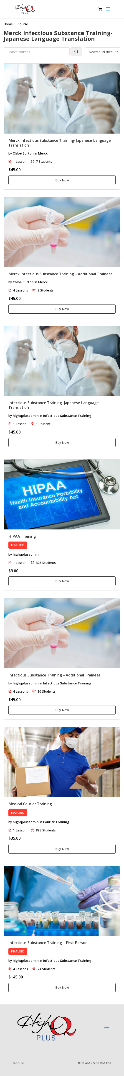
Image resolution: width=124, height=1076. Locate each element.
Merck (43, 153)
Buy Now (62, 180)
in (36, 153)
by (10, 153)
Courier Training (56, 822)
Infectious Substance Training (67, 415)
